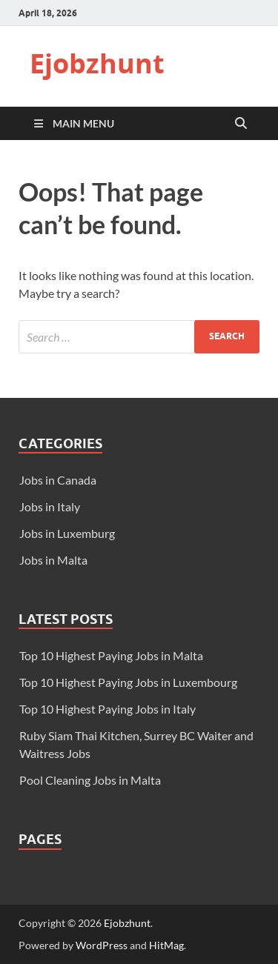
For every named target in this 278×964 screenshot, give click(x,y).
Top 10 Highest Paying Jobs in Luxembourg (128, 682)
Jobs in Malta (53, 560)
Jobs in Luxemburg (67, 533)
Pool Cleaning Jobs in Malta (90, 780)
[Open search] (241, 124)
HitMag (166, 945)
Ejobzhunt (97, 63)
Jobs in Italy (49, 506)
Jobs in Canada (57, 480)
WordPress (102, 945)
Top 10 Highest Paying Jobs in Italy (107, 709)
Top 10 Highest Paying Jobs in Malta (111, 655)
